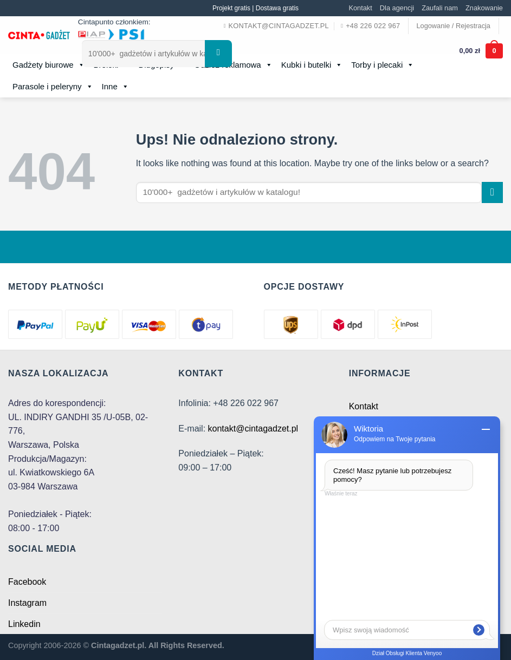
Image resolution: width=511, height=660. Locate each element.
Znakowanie (484, 8)
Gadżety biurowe (48, 65)
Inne (115, 86)
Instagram (27, 602)
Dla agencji (397, 8)
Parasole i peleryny (52, 86)
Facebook (27, 581)
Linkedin (24, 624)
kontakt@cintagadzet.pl (253, 428)
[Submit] (492, 192)
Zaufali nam (440, 8)
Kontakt (360, 8)
